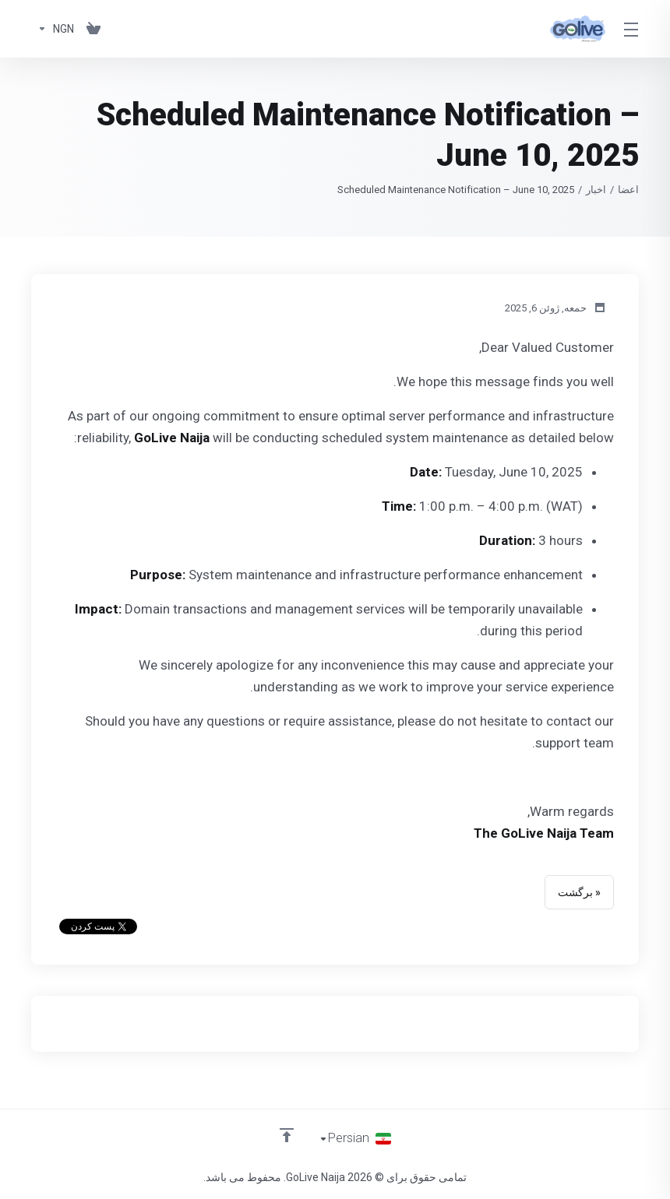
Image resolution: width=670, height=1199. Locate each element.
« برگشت (579, 892)
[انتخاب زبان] (354, 1138)
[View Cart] (93, 29)
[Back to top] (285, 1134)
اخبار (596, 189)
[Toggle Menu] (631, 29)
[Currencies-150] (52, 29)
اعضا (628, 189)
